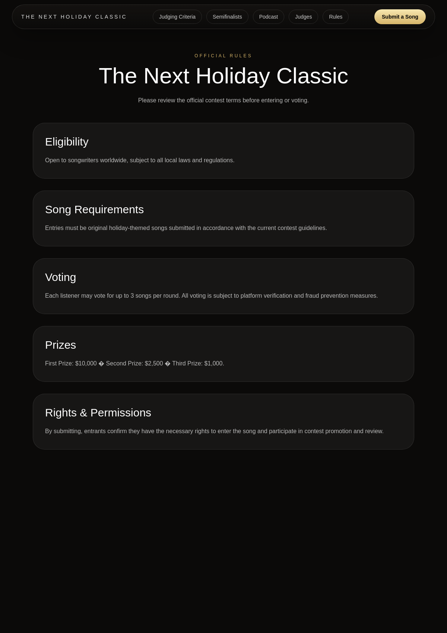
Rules (335, 17)
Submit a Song (400, 17)
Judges (303, 17)
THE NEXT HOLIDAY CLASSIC (74, 17)
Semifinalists (227, 17)
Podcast (268, 17)
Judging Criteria (177, 17)
